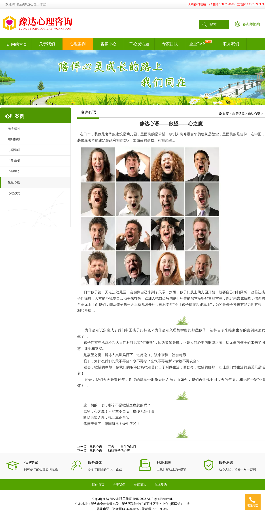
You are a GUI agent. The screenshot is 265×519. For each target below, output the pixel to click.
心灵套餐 (14, 160)
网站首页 (16, 44)
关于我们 (47, 44)
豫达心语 (14, 182)
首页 (226, 113)
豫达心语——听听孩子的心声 (110, 450)
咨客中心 (108, 44)
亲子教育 (14, 128)
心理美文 (14, 171)
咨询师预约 (247, 24)
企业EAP (200, 43)
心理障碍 (14, 150)
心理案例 (78, 44)
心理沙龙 (14, 193)
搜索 (208, 24)
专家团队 (170, 44)
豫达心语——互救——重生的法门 (113, 446)
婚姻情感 (14, 139)
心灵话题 (139, 44)
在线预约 (160, 484)
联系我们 (231, 44)
